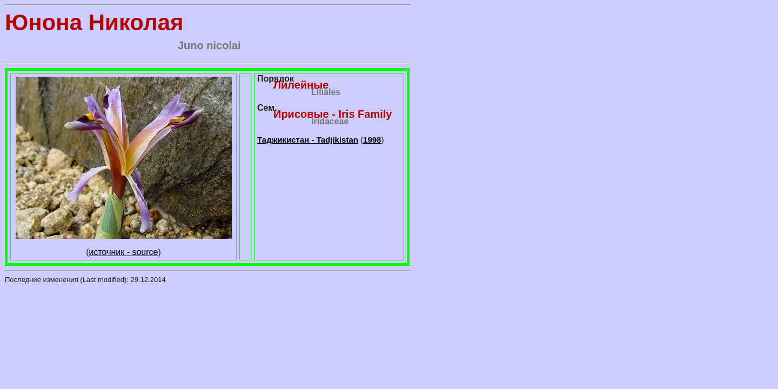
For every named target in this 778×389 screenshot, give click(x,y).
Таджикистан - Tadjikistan (307, 139)
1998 (372, 139)
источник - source (123, 252)
